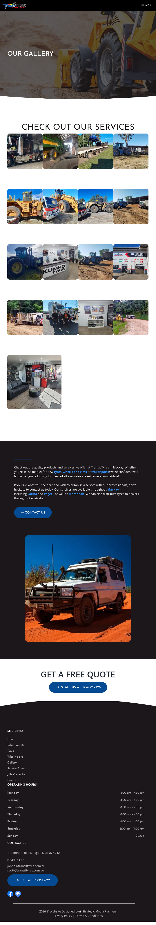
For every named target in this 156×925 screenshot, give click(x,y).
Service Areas (16, 768)
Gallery (12, 762)
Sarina (32, 494)
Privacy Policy (62, 916)
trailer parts (100, 472)
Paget (48, 494)
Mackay (113, 489)
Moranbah (76, 494)
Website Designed (62, 911)
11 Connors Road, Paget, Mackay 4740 (33, 853)
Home (11, 739)
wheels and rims (75, 472)
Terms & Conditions (89, 916)
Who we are (15, 756)
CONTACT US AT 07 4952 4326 (78, 687)
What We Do (16, 745)
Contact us (14, 780)
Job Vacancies (16, 774)
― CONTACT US (33, 512)
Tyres (10, 751)
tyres (57, 472)
